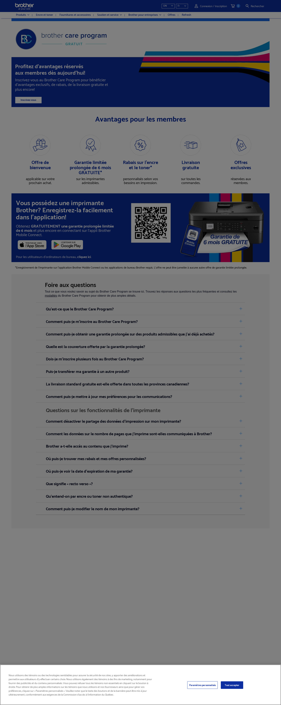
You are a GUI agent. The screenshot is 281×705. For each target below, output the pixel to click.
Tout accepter (232, 685)
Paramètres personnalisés (202, 685)
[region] (140, 685)
